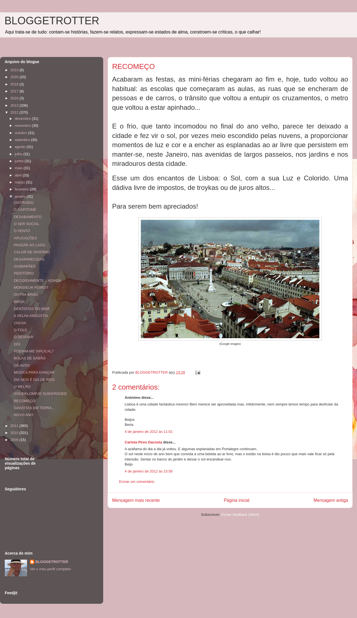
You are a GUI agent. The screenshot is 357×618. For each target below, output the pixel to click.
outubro (21, 133)
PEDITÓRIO (24, 273)
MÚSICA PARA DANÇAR (34, 372)
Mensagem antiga (330, 500)
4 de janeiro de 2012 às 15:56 (149, 471)
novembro (23, 125)
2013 (15, 105)
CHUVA (20, 323)
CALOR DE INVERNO (32, 252)
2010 (15, 433)
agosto (21, 147)
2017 (15, 91)
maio (19, 168)
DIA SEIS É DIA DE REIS (34, 380)
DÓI (17, 344)
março (20, 182)
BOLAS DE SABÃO (29, 358)
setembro (23, 140)
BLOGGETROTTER (51, 21)
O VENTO (22, 231)
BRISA (19, 302)
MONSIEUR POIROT (31, 287)
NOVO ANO (23, 415)
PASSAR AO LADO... (31, 245)
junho (20, 161)
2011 (15, 426)
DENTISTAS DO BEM (31, 309)
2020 (15, 77)
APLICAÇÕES (25, 238)
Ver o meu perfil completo (50, 569)
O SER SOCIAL (26, 224)
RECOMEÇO (24, 401)
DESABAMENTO (27, 217)
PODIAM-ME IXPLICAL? (34, 351)
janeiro (21, 196)
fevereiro (22, 189)
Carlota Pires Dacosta (143, 442)
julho (19, 154)
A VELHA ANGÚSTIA (31, 316)
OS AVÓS (22, 365)
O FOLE (20, 330)
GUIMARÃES (24, 266)
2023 (15, 70)
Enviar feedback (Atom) (240, 514)
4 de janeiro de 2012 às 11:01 (149, 432)
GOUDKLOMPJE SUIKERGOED (40, 394)
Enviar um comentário (136, 481)
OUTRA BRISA (26, 294)
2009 (15, 440)
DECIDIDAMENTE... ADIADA (37, 280)
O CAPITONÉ (25, 209)
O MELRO (22, 387)
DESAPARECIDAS (29, 259)
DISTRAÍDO (23, 203)
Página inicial (236, 500)
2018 (15, 84)
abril (19, 175)
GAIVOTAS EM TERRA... (34, 408)
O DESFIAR (23, 337)
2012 (15, 112)
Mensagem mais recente (136, 500)
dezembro (23, 118)
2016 (15, 98)
